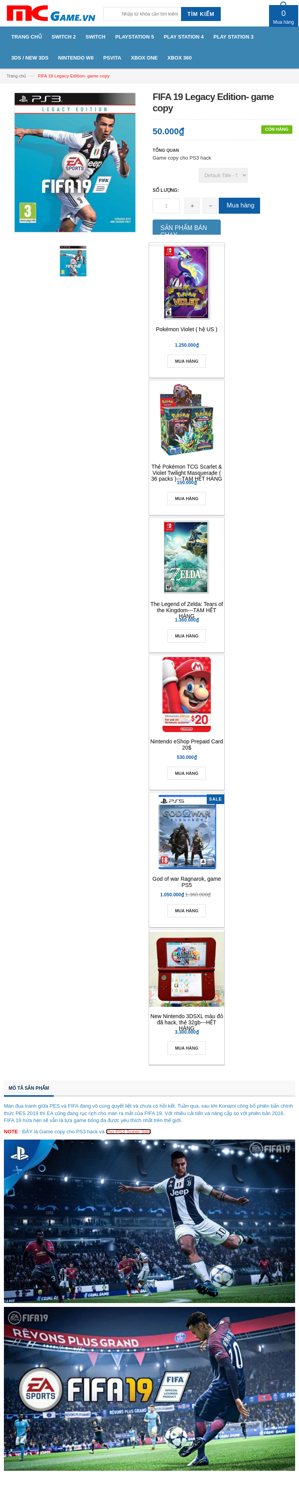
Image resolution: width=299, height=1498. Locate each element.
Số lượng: (166, 190)
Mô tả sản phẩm (29, 1088)
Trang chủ (16, 76)
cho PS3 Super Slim (128, 1131)
